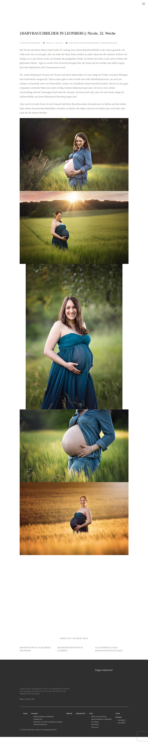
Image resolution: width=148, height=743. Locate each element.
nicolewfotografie (31, 43)
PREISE (69, 713)
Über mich (94, 727)
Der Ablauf (95, 724)
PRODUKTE (80, 713)
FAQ (91, 713)
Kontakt (118, 717)
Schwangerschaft (109, 43)
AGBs (117, 713)
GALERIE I (122, 720)
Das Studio (95, 722)
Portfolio (34, 713)
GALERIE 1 (122, 723)
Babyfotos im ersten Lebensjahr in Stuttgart (47, 722)
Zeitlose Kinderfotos (40, 724)
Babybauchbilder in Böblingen (43, 716)
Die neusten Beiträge (90, 43)
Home (25, 713)
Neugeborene (37, 719)
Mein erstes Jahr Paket (98, 716)
